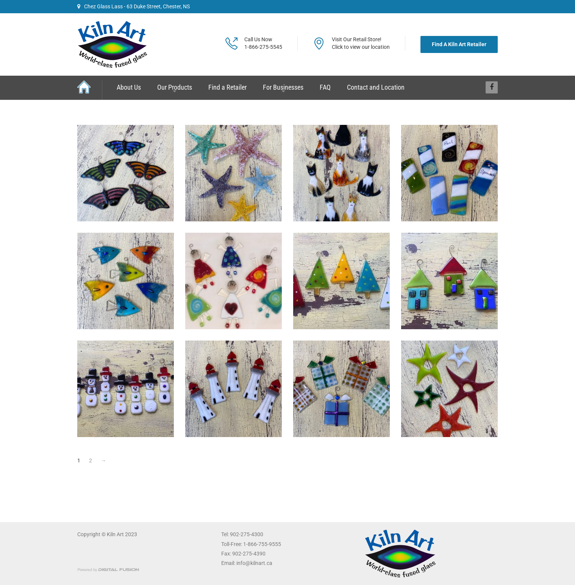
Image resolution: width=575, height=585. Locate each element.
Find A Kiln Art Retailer (459, 44)
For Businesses (283, 87)
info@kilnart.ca (254, 563)
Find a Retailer (227, 87)
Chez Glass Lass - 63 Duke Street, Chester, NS (133, 6)
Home (89, 90)
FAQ (325, 87)
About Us (129, 87)
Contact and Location (376, 87)
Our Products (174, 87)
